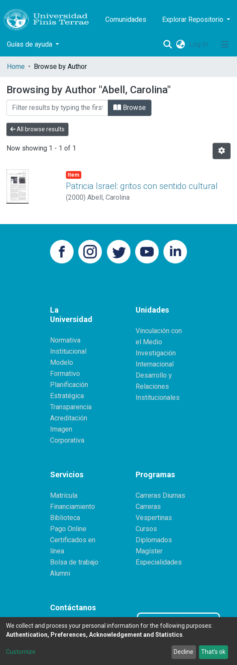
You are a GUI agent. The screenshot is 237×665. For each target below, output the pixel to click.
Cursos (146, 529)
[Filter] (57, 108)
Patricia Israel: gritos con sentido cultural (142, 186)
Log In (199, 44)
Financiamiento (72, 506)
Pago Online (68, 529)
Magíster (149, 551)
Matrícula (63, 495)
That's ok (213, 651)
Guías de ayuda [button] (30, 44)
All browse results (37, 129)
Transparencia (71, 407)
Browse (129, 107)
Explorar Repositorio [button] (193, 19)
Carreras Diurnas (160, 495)
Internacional (155, 364)
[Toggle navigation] (225, 44)
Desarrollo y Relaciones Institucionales (158, 386)
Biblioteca (65, 518)
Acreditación (68, 418)
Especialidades (159, 562)
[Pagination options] (222, 151)
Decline (183, 651)
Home (16, 66)
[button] (180, 44)
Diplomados (154, 540)
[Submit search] (167, 44)
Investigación (156, 353)
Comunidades (125, 19)
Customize (21, 651)
